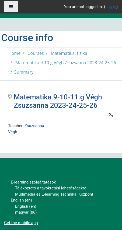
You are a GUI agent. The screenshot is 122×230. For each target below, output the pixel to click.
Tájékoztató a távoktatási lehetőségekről (51, 188)
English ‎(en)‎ (21, 200)
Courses (35, 53)
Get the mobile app (21, 222)
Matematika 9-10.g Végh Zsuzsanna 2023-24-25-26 (65, 63)
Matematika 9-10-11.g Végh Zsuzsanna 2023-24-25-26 (58, 101)
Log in (110, 6)
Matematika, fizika (69, 53)
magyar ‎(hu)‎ (26, 212)
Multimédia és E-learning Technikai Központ (54, 194)
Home (14, 53)
